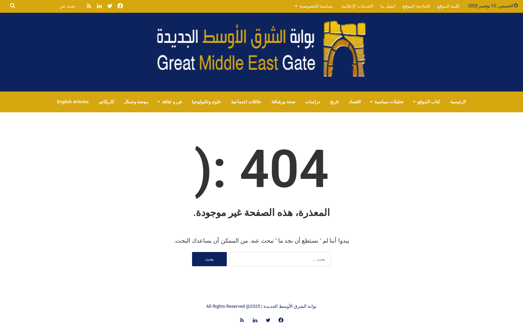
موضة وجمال (136, 101)
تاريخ (334, 101)
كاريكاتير (106, 101)
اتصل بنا (388, 6)
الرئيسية (458, 101)
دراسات (312, 101)
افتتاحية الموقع (416, 6)
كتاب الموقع (428, 101)
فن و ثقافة (171, 101)
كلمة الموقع (448, 6)
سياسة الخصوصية (316, 6)
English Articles (73, 101)
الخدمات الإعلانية (357, 6)
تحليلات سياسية (389, 101)
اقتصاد (355, 101)
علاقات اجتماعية (246, 101)
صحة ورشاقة (283, 101)
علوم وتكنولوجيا (206, 101)
